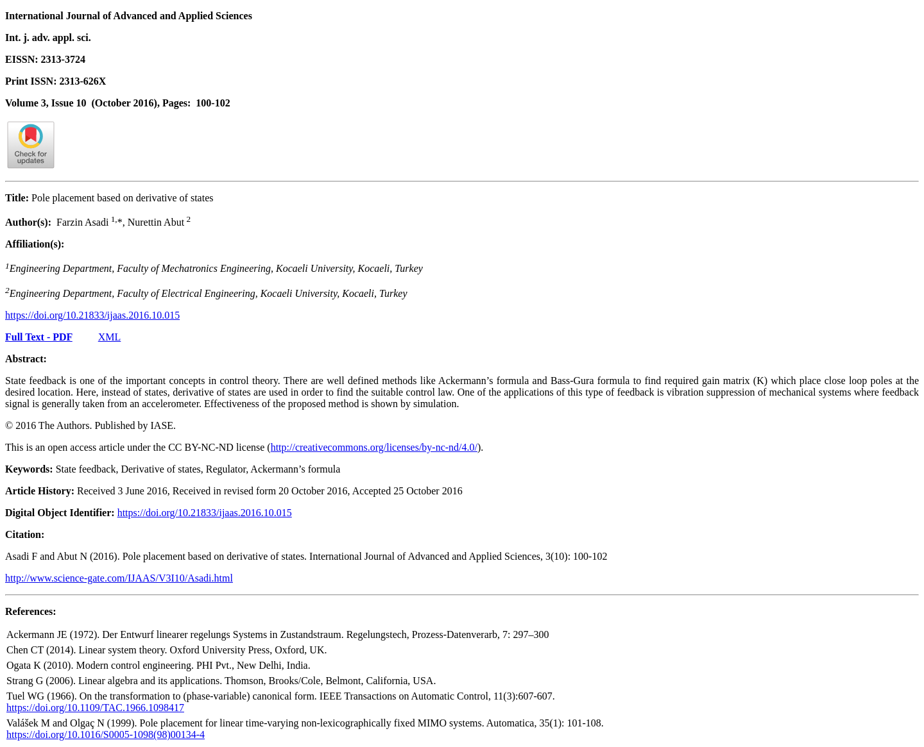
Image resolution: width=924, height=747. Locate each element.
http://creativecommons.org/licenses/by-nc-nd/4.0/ (374, 447)
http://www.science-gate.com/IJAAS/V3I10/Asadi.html (119, 578)
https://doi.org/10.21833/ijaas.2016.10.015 (92, 315)
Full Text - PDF (39, 337)
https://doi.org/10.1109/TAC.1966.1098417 (95, 707)
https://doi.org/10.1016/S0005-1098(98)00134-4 (105, 734)
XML (109, 337)
